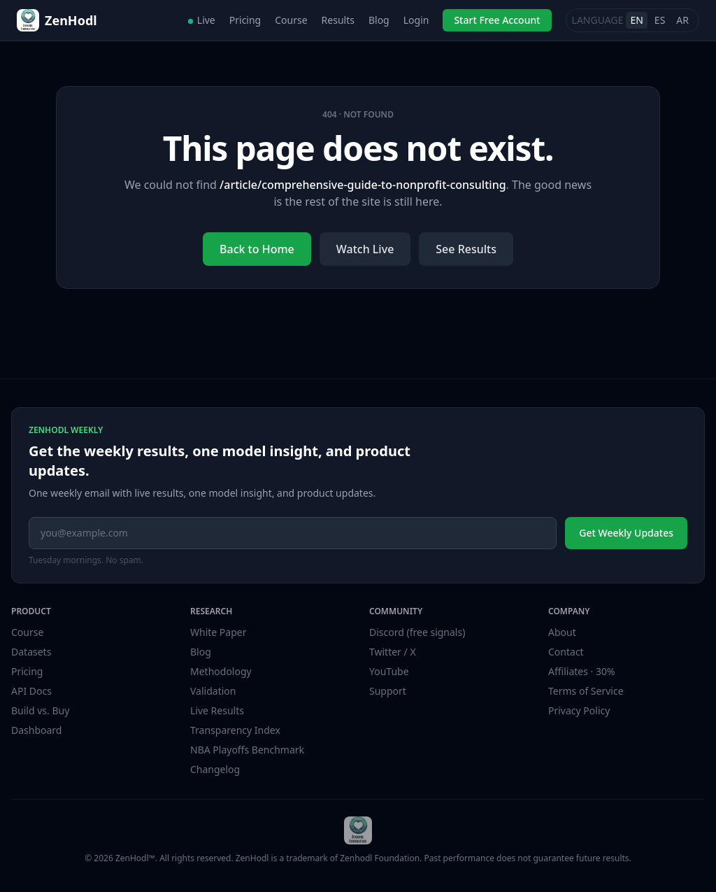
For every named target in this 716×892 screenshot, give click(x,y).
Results (338, 20)
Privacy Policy (579, 710)
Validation (213, 691)
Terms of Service (586, 691)
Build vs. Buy (40, 710)
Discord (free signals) (417, 632)
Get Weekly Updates (626, 532)
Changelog (215, 769)
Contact (566, 651)
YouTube (389, 671)
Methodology (221, 671)
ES (659, 20)
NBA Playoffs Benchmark (247, 749)
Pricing (245, 20)
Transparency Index (235, 730)
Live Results (217, 710)
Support (387, 691)
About (562, 632)
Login (416, 20)
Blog (378, 20)
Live (201, 20)
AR (682, 20)
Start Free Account (497, 20)
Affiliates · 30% (581, 671)
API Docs (31, 691)
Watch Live (365, 249)
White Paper (218, 632)
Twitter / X (392, 651)
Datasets (31, 651)
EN (636, 20)
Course (291, 20)
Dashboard (36, 730)
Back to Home (257, 249)
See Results (466, 249)
